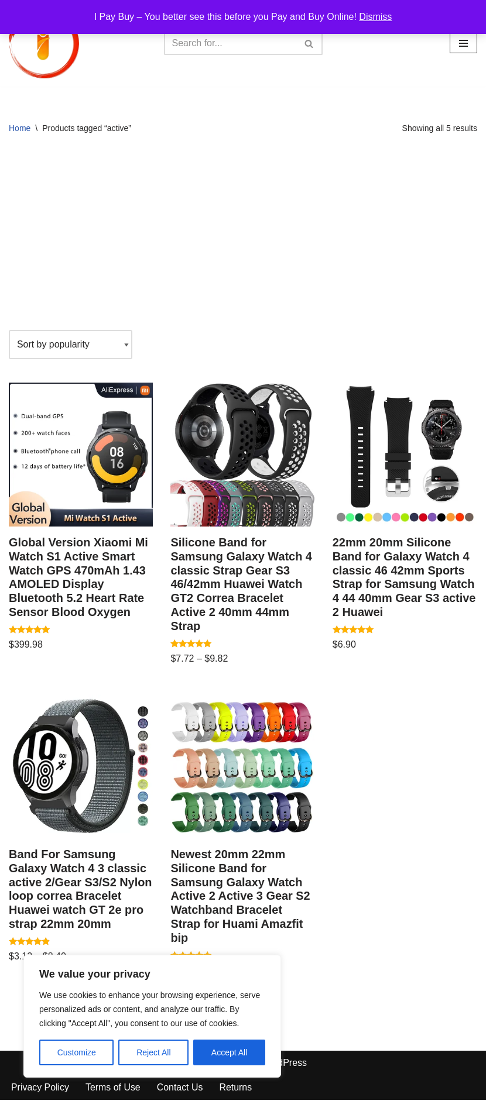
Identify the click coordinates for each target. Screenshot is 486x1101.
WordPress (284, 1064)
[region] (152, 1016)
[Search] (230, 43)
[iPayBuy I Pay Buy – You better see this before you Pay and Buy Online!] (44, 43)
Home (19, 128)
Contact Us (181, 1089)
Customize (76, 1052)
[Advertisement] (243, 236)
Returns (236, 1089)
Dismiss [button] (375, 17)
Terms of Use (113, 1089)
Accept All (229, 1052)
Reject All (153, 1052)
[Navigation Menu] (463, 43)
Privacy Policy (40, 1089)
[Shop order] (71, 344)
